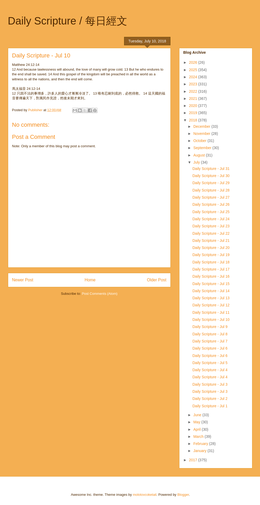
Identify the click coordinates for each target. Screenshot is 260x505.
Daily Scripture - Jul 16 (210, 276)
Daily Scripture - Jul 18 (210, 262)
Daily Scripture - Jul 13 (210, 298)
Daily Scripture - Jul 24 (210, 219)
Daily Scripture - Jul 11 (210, 312)
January (200, 451)
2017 (193, 460)
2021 (193, 98)
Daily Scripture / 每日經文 (67, 21)
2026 (193, 62)
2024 (193, 77)
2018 (193, 120)
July (197, 162)
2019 (193, 113)
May (197, 422)
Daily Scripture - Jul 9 (209, 327)
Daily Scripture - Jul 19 (210, 255)
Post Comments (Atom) (99, 294)
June (197, 415)
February (201, 444)
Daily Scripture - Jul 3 (209, 384)
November (202, 133)
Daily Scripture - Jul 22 (210, 233)
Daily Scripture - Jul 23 (210, 226)
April (197, 429)
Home (90, 280)
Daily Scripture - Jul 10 (210, 319)
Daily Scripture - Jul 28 (210, 190)
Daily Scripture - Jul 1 (209, 406)
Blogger (183, 495)
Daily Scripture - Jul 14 (210, 291)
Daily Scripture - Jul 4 (209, 370)
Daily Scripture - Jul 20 (210, 248)
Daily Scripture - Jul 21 (210, 240)
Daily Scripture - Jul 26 (210, 204)
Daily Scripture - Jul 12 (210, 305)
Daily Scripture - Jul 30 (210, 176)
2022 (193, 91)
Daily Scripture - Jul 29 (210, 183)
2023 (193, 84)
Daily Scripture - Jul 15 (210, 284)
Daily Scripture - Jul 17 (210, 269)
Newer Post (22, 280)
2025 (193, 70)
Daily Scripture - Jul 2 (209, 398)
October (200, 141)
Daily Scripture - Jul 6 (209, 348)
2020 (193, 106)
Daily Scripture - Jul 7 (209, 341)
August (199, 155)
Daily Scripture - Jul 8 (209, 334)
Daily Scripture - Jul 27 (210, 197)
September (202, 148)
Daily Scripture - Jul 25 (210, 212)
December (202, 126)
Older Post (156, 280)
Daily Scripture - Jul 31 (210, 168)
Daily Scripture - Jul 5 (209, 363)
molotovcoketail (144, 495)
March (199, 436)
